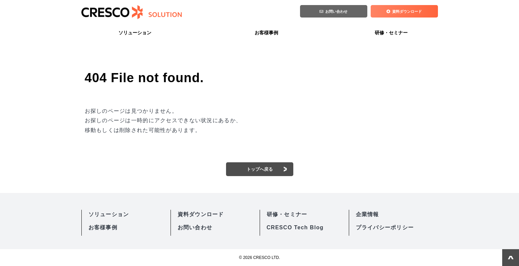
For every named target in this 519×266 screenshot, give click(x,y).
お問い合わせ (337, 11)
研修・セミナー (391, 32)
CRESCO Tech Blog (295, 227)
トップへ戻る (260, 169)
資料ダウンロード (407, 11)
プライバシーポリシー (385, 227)
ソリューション (134, 32)
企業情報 (367, 214)
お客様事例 (266, 32)
